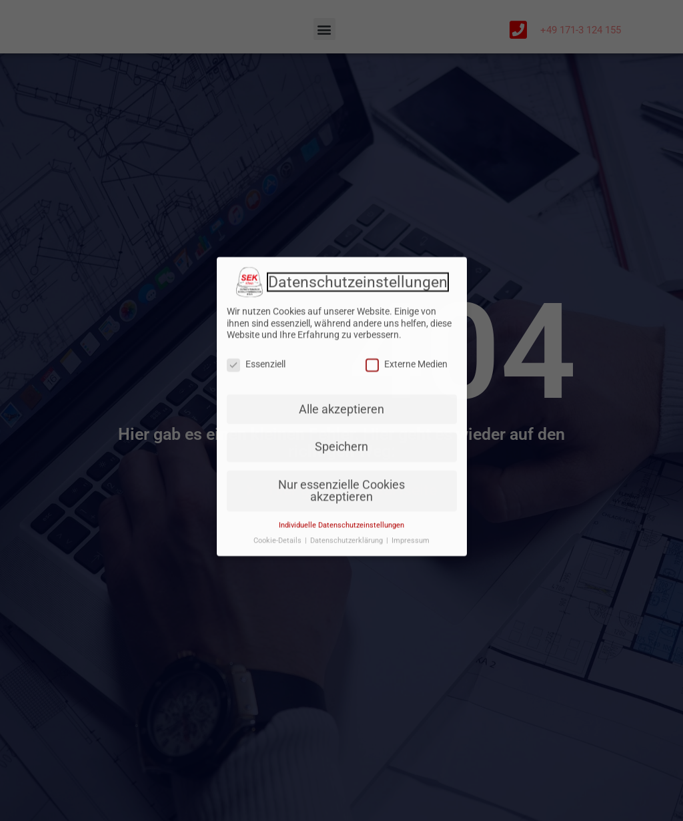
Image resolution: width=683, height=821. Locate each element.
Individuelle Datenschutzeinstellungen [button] (341, 483)
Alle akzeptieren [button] (341, 367)
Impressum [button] (411, 498)
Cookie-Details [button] (278, 498)
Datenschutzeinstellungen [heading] (358, 241)
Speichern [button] (341, 405)
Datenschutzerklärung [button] (347, 498)
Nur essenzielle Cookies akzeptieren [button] (341, 449)
